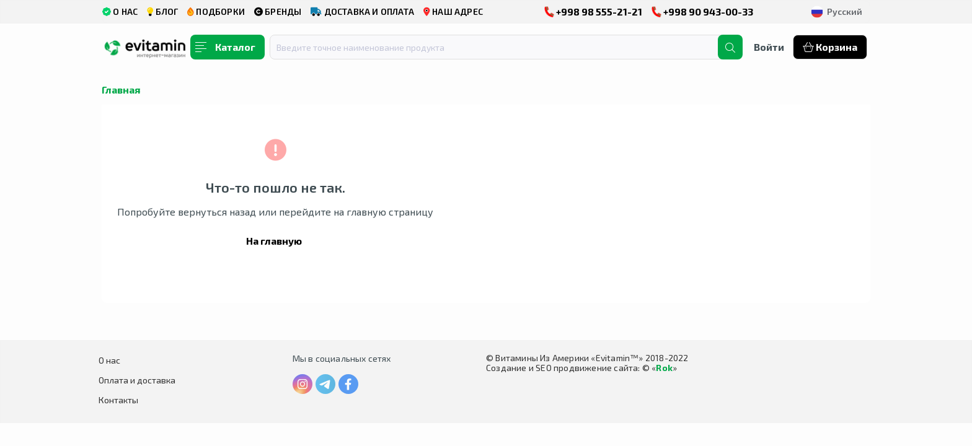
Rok (664, 367)
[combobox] (501, 47)
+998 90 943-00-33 (702, 11)
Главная (121, 89)
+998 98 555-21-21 (593, 11)
